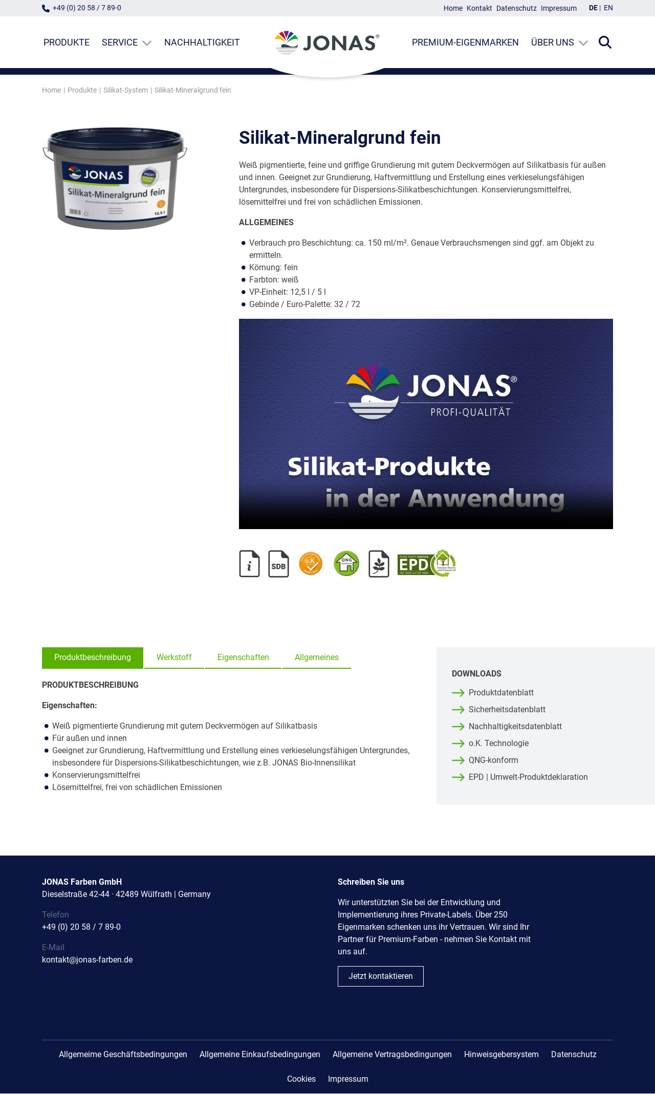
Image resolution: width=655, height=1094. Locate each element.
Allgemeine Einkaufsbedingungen (260, 1055)
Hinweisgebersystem (501, 1055)
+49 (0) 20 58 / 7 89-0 (87, 8)
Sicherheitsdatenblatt (507, 710)
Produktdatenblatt (501, 693)
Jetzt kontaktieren (380, 976)
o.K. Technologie (499, 744)
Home (453, 8)
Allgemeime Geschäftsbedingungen (123, 1055)
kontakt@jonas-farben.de (87, 960)
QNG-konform (493, 760)
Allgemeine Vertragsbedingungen (392, 1055)
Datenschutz (516, 8)
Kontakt (479, 8)
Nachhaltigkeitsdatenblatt (515, 727)
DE (593, 8)
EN (608, 8)
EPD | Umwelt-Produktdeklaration (528, 777)
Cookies (301, 1079)
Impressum (559, 8)
